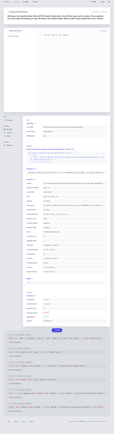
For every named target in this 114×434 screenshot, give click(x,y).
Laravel (31, 421)
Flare (82, 421)
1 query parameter (14, 342)
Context (6, 142)
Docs (23, 421)
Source (16, 421)
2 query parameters (14, 370)
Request (6, 126)
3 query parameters (14, 397)
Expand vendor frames (14, 30)
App (5, 117)
